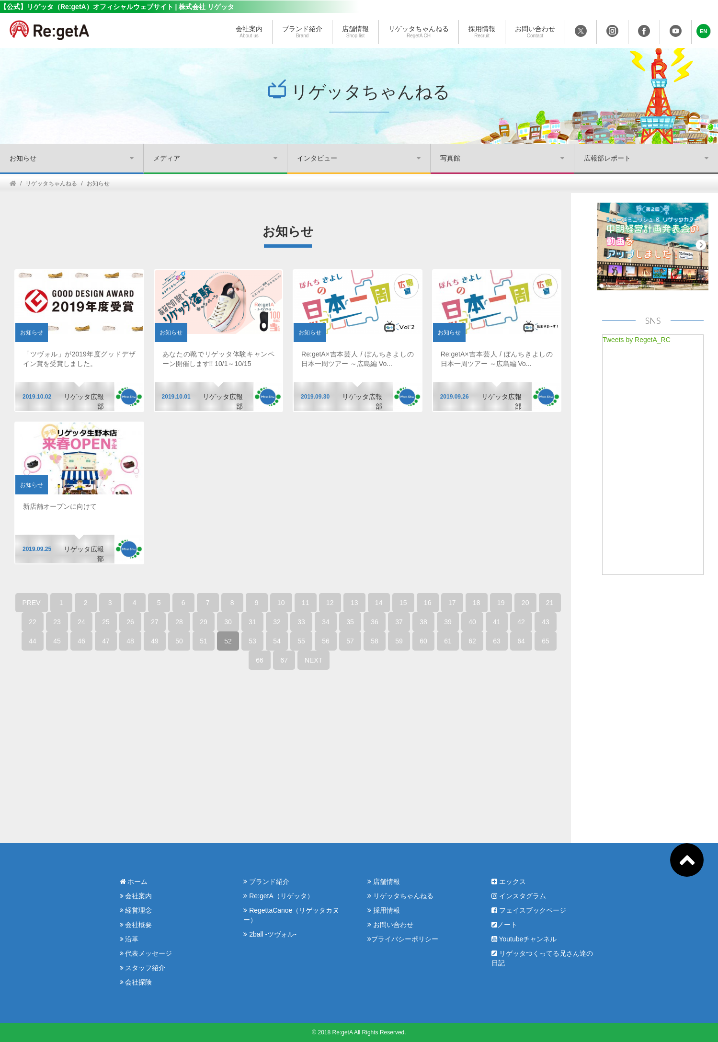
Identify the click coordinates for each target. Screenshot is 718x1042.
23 (57, 622)
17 (452, 603)
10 (281, 603)
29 (203, 622)
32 (277, 622)
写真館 (450, 158)
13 (354, 603)
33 (301, 622)
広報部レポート (607, 158)
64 (521, 641)
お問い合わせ (535, 32)
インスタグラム (518, 896)
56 (326, 641)
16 (428, 603)
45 (57, 641)
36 (374, 622)
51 (203, 641)
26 (130, 622)
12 (330, 603)
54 (277, 641)
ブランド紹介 (302, 32)
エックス (508, 881)
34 (326, 622)
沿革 (129, 939)
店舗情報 (355, 32)
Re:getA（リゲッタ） (278, 896)
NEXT (313, 660)
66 (259, 660)
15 (403, 603)
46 (81, 641)
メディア (166, 158)
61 (448, 641)
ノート (504, 924)
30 (228, 622)
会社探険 (136, 982)
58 (374, 641)
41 (497, 622)
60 (423, 641)
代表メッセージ (146, 953)
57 (350, 641)
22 (32, 622)
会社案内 (249, 32)
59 (399, 641)
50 (179, 641)
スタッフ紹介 (143, 968)
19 (501, 603)
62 (472, 641)
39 (448, 622)
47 (106, 641)
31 (252, 622)
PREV (32, 603)
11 (305, 603)
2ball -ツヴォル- (269, 934)
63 (497, 641)
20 (525, 603)
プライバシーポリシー (402, 939)
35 (350, 622)
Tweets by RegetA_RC (637, 340)
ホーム (134, 881)
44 (32, 641)
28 (179, 622)
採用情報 (481, 32)
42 (521, 622)
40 (472, 622)
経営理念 (136, 910)
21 (550, 603)
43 (545, 622)
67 (284, 660)
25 (106, 622)
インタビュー (317, 158)
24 (81, 622)
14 (379, 603)
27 (155, 622)
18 (476, 603)
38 (423, 622)
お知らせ (23, 158)
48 (130, 641)
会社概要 (136, 924)
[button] (703, 31)
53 (252, 641)
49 (155, 641)
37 (399, 622)
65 (545, 641)
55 (301, 641)
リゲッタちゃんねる (418, 32)
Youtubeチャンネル (524, 939)
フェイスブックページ (528, 910)
